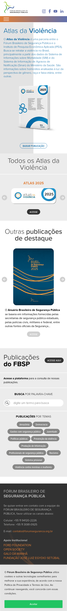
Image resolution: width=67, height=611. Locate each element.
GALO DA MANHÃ (16, 554)
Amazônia (24, 424)
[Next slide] (62, 197)
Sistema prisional (33, 460)
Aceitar (33, 604)
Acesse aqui (54, 360)
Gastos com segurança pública (25, 431)
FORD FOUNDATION (17, 545)
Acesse (34, 334)
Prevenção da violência (45, 439)
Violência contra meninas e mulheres (33, 467)
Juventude (52, 431)
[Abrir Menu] (6, 19)
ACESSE (34, 212)
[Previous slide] (4, 197)
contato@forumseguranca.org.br (33, 531)
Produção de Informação (33, 446)
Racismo (53, 453)
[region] (33, 588)
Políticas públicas (19, 439)
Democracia (42, 424)
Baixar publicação (33, 146)
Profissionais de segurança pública (26, 453)
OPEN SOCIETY (14, 549)
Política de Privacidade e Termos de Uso (26, 585)
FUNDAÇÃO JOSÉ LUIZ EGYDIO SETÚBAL (32, 558)
